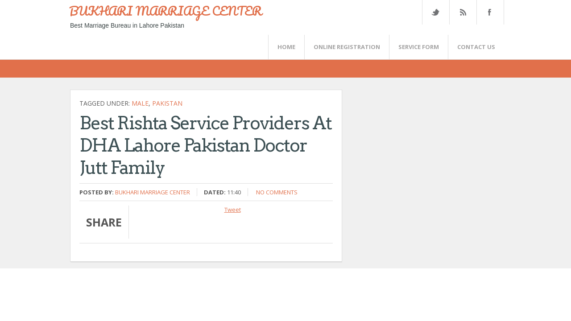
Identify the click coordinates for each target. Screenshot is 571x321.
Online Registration (347, 47)
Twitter (435, 12)
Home (286, 47)
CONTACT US (476, 47)
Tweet (232, 210)
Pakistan (167, 103)
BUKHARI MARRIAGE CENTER (165, 11)
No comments (277, 192)
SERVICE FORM (418, 47)
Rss (463, 12)
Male (140, 103)
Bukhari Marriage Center (152, 192)
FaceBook (488, 12)
